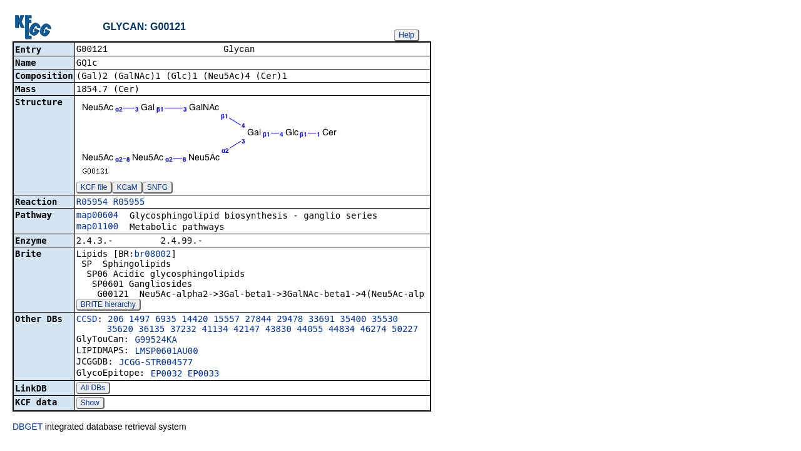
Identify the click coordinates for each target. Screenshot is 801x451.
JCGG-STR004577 (156, 363)
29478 (290, 320)
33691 (322, 320)
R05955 (129, 203)
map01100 (97, 227)
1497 (139, 320)
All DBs (93, 389)
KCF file (94, 188)
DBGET (28, 428)
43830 (278, 330)
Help (406, 35)
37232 (183, 330)
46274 (373, 330)
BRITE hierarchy (108, 305)
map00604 (97, 216)
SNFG (157, 188)
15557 (226, 320)
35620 (120, 330)
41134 (215, 330)
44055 (310, 330)
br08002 (152, 255)
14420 (194, 320)
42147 (246, 330)
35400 (353, 320)
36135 (151, 330)
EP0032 (167, 375)
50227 (405, 330)
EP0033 (204, 375)
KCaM (126, 188)
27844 (258, 320)
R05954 (92, 203)
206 (115, 320)
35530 (385, 320)
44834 (342, 330)
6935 (165, 320)
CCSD (87, 320)
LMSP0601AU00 (166, 352)
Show (90, 404)
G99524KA (155, 341)
